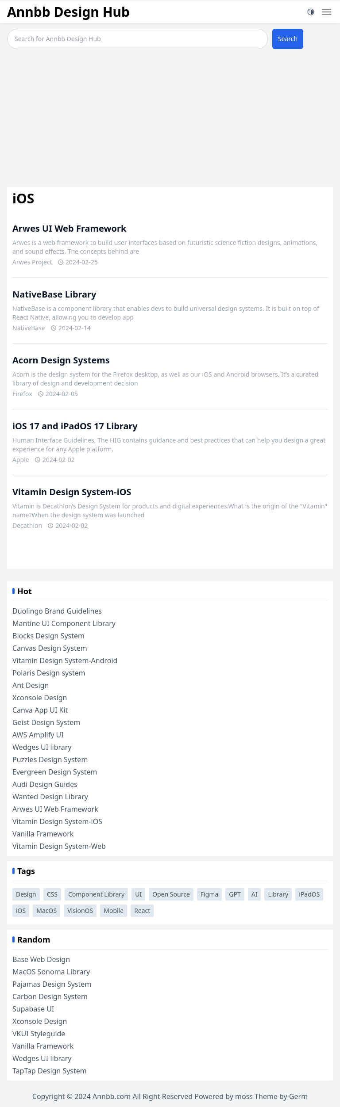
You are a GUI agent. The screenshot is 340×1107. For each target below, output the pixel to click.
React (142, 910)
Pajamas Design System (51, 984)
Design (26, 894)
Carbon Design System (50, 996)
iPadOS (309, 894)
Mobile (114, 910)
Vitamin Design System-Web (59, 846)
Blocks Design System (48, 636)
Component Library (96, 894)
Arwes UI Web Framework (69, 228)
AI (254, 894)
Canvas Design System (49, 648)
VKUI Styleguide (38, 1033)
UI (138, 894)
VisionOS (80, 910)
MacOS (46, 910)
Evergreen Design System (54, 772)
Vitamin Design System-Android (64, 660)
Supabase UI (33, 1009)
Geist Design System (46, 722)
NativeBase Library (54, 294)
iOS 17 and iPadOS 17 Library (75, 426)
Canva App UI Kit (40, 710)
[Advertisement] (170, 120)
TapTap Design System (49, 1071)
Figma (209, 894)
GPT (234, 894)
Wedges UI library (42, 747)
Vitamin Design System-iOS (71, 492)
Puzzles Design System (50, 759)
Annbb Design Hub (68, 12)
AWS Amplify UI (38, 735)
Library (278, 894)
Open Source (171, 894)
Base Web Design (41, 959)
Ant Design (30, 685)
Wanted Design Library (50, 797)
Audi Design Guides (44, 784)
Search (288, 38)
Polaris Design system (48, 673)
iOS (21, 910)
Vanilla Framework (42, 834)
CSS (52, 894)
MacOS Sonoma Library (51, 972)
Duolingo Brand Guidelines (57, 611)
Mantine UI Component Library (64, 623)
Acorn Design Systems (61, 360)
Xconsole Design (39, 697)
